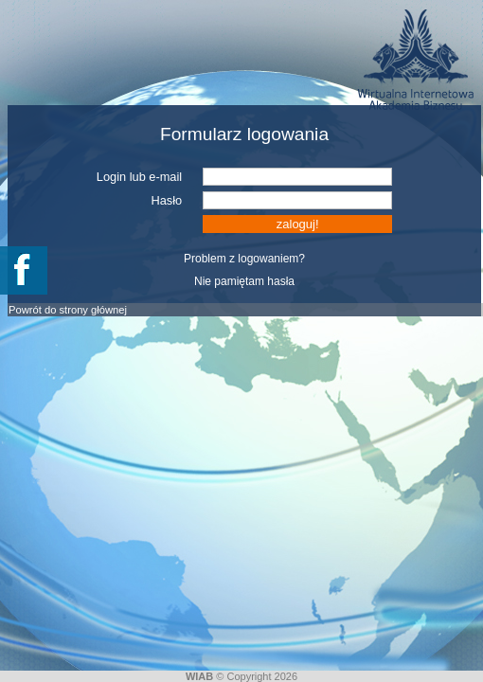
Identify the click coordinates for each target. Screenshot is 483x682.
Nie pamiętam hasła (244, 281)
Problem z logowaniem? (244, 258)
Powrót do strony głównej (68, 309)
